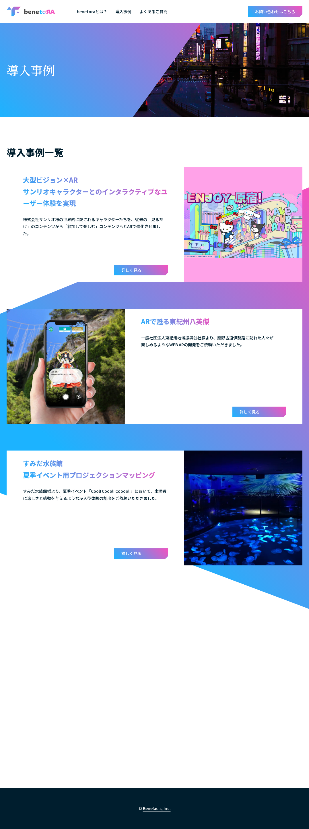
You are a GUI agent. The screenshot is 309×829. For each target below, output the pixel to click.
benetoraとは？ (92, 11)
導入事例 (123, 11)
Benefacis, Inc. (157, 808)
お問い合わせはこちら (275, 11)
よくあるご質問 (153, 11)
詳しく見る (131, 270)
